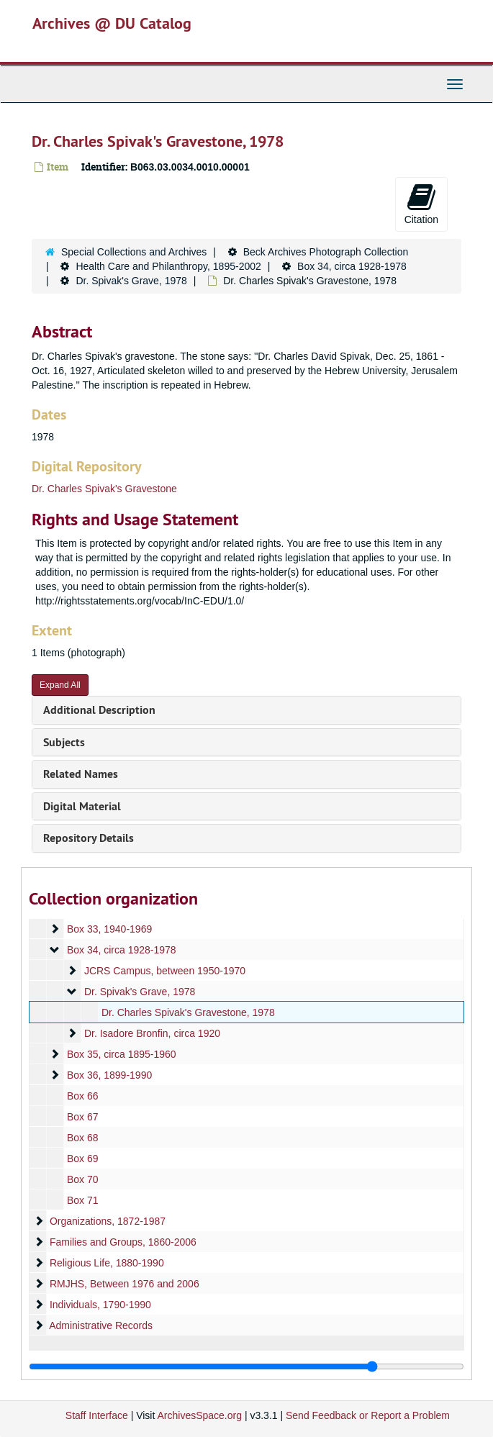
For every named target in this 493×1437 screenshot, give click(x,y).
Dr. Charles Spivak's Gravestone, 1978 (188, 1012)
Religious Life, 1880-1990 (107, 1263)
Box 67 (83, 1117)
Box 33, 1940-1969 (109, 929)
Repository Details (88, 838)
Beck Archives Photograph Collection (326, 252)
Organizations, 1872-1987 (108, 1221)
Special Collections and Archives (134, 252)
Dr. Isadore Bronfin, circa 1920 (152, 1033)
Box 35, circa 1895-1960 (121, 1054)
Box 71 (83, 1200)
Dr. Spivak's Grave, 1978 (131, 280)
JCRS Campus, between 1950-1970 (164, 970)
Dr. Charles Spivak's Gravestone (104, 488)
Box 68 (83, 1137)
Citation (421, 203)
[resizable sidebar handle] (246, 1366)
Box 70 (83, 1179)
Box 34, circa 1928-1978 (352, 266)
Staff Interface (96, 1415)
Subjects (64, 742)
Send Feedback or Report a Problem (368, 1415)
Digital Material (82, 806)
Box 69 (83, 1158)
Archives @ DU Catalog (111, 23)
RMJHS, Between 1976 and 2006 (124, 1283)
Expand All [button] (60, 685)
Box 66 (83, 1096)
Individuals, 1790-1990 (100, 1304)
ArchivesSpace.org (199, 1415)
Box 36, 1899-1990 (109, 1075)
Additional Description (99, 709)
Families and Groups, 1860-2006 (123, 1242)
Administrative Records (101, 1325)
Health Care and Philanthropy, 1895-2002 (168, 266)
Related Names (80, 773)
